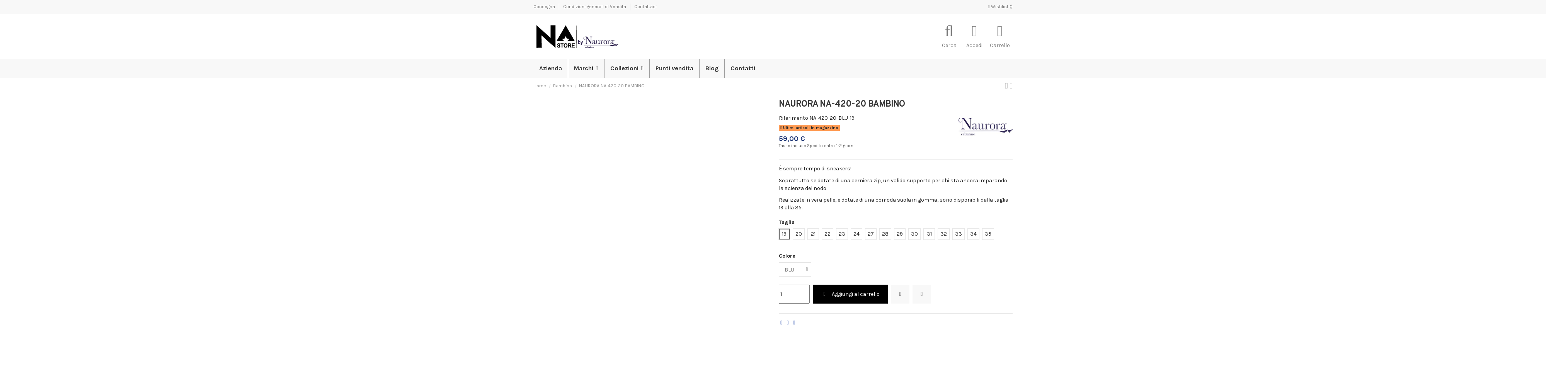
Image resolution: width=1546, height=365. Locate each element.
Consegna (544, 6)
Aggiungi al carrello (850, 294)
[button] (626, 68)
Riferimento (793, 118)
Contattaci (645, 6)
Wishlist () (1000, 6)
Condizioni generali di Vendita (595, 6)
